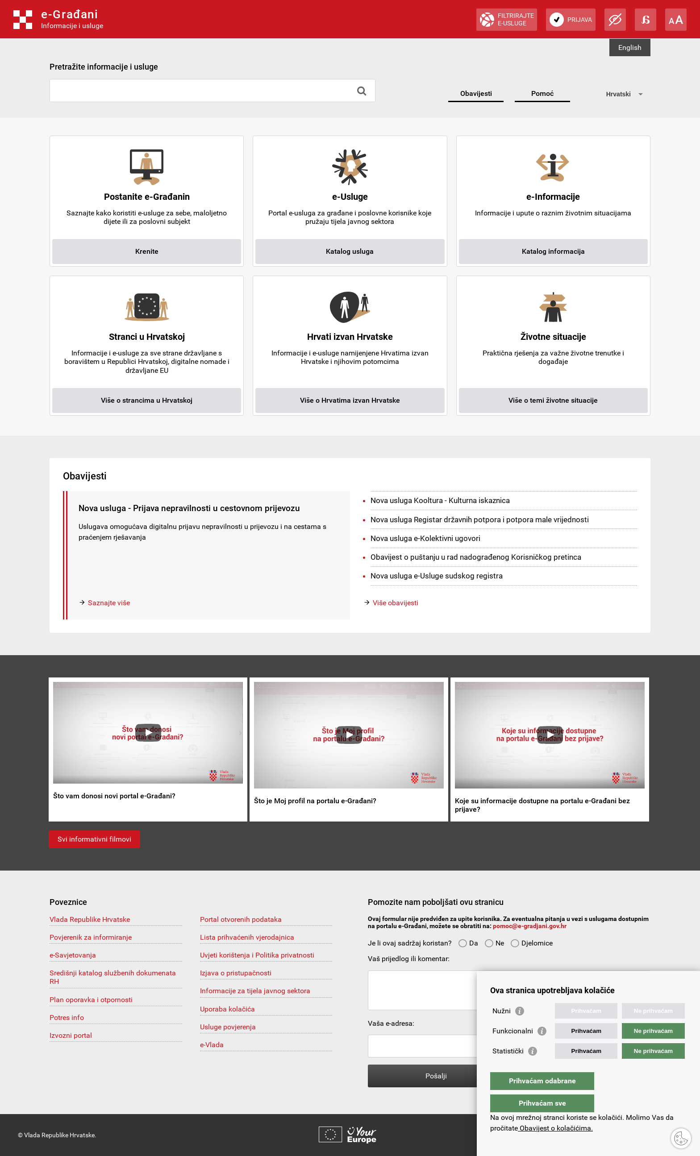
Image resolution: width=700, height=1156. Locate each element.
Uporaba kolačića (227, 1009)
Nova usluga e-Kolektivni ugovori (425, 538)
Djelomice (531, 943)
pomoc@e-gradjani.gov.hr (530, 925)
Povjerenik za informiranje (91, 937)
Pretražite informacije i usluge (104, 66)
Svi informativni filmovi (94, 839)
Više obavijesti (395, 603)
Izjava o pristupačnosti (235, 973)
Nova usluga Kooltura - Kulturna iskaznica (440, 500)
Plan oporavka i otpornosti (91, 999)
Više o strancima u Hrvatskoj (146, 400)
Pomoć (542, 93)
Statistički (508, 1069)
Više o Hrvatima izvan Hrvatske (350, 400)
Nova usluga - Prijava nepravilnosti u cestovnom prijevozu (189, 508)
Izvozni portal (71, 1035)
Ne (494, 943)
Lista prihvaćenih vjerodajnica (247, 937)
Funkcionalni (512, 1049)
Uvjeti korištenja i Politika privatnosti (257, 955)
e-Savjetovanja (73, 955)
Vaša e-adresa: (391, 1023)
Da (468, 943)
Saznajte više (109, 603)
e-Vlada (212, 1044)
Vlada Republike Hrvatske (90, 919)
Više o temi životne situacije (553, 400)
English (630, 47)
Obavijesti (476, 93)
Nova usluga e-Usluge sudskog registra (437, 575)
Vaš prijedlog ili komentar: (409, 958)
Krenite (146, 251)
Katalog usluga (350, 251)
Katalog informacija (553, 251)
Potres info (67, 1017)
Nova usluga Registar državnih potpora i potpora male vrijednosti (480, 519)
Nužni (501, 1028)
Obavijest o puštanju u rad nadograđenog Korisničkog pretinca (476, 557)
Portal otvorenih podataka (241, 919)
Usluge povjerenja (228, 1027)
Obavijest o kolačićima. (555, 1128)
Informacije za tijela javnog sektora (255, 991)
